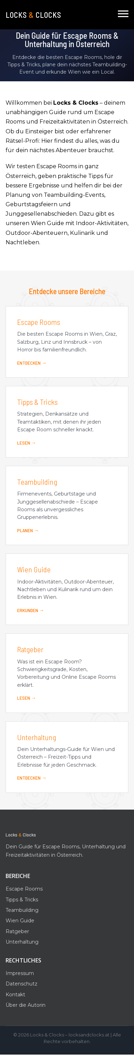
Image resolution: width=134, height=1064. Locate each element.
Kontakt (15, 994)
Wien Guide (20, 920)
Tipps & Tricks (22, 899)
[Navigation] (123, 14)
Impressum (20, 973)
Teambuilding (22, 910)
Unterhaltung (22, 942)
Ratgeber (17, 931)
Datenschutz (21, 984)
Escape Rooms (24, 889)
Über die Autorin (25, 1005)
